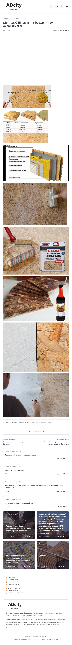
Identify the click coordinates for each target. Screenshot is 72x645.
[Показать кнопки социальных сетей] (51, 6)
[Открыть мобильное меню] (67, 6)
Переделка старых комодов (15, 470)
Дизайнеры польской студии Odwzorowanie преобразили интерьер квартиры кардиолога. (34, 486)
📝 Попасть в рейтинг (13, 588)
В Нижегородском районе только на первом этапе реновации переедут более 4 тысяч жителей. (18, 559)
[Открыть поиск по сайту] (62, 6)
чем (50, 422)
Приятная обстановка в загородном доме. (20, 455)
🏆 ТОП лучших (11, 577)
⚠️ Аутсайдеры (11, 582)
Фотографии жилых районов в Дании (19, 503)
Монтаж (14, 422)
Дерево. (42, 555)
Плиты (35, 422)
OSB (6, 422)
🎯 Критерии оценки (12, 590)
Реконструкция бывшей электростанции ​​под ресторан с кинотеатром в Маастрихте (19, 528)
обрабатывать (25, 422)
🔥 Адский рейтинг (12, 579)
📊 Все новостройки (12, 584)
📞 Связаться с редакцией (14, 593)
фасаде (43, 422)
